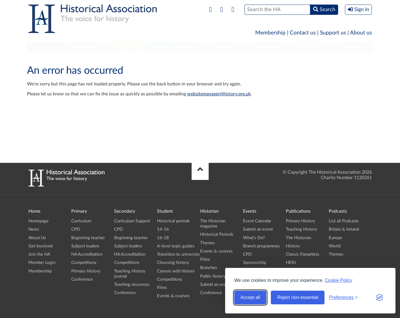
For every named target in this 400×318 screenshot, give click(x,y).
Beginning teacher (88, 238)
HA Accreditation (86, 254)
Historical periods (173, 221)
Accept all (250, 297)
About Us (37, 238)
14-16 (163, 229)
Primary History (85, 271)
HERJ (291, 262)
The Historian (298, 238)
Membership (270, 33)
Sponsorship (254, 262)
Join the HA (39, 254)
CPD (75, 229)
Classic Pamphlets (302, 254)
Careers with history (176, 271)
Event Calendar (257, 221)
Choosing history (173, 262)
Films (162, 288)
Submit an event (215, 284)
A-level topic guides (175, 246)
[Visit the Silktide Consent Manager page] (379, 297)
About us (361, 33)
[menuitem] (45, 47)
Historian (224, 47)
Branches (353, 47)
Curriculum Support (132, 221)
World (334, 246)
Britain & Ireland (344, 229)
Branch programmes (261, 246)
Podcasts (313, 47)
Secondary (85, 47)
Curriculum (81, 221)
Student (125, 47)
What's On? (254, 238)
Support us (333, 33)
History (293, 246)
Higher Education (174, 47)
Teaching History (301, 229)
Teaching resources (132, 284)
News (33, 229)
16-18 (163, 238)
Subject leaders (85, 246)
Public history (213, 276)
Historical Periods (216, 234)
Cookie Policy (338, 280)
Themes (207, 243)
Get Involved (40, 246)
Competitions (84, 262)
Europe (335, 238)
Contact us (303, 33)
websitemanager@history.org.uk (219, 94)
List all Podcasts (344, 221)
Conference (82, 279)
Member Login (41, 262)
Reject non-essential (297, 297)
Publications (269, 47)
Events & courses (173, 296)
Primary (44, 47)
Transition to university (178, 254)
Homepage (38, 221)
